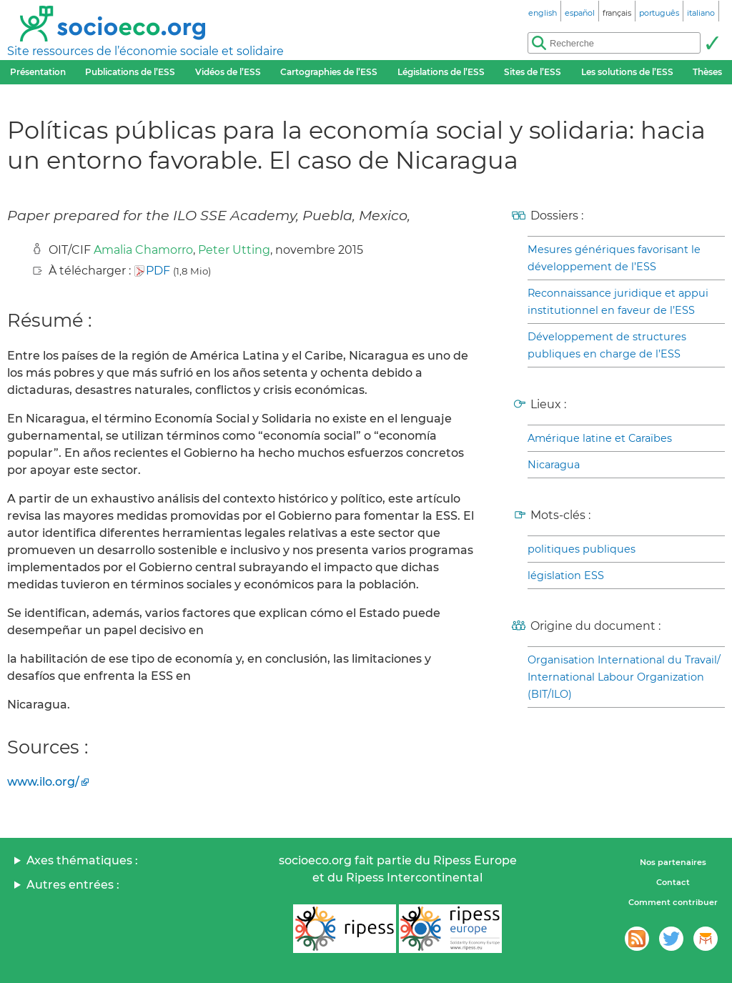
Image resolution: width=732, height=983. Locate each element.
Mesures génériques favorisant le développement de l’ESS (614, 258)
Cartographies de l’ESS (328, 71)
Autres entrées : (72, 884)
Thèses (707, 71)
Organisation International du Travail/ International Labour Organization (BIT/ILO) (624, 677)
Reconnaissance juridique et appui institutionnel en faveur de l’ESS (618, 302)
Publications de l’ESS (130, 71)
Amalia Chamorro (143, 250)
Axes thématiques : (82, 860)
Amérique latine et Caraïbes (600, 438)
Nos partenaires (673, 862)
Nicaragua (554, 464)
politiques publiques (581, 549)
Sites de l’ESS (532, 71)
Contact (673, 882)
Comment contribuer (673, 902)
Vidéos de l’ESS (228, 71)
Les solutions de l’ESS (627, 71)
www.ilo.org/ (43, 782)
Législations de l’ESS (441, 71)
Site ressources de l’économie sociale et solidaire (145, 51)
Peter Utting (234, 250)
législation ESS (566, 575)
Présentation (38, 71)
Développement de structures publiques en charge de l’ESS (607, 345)
